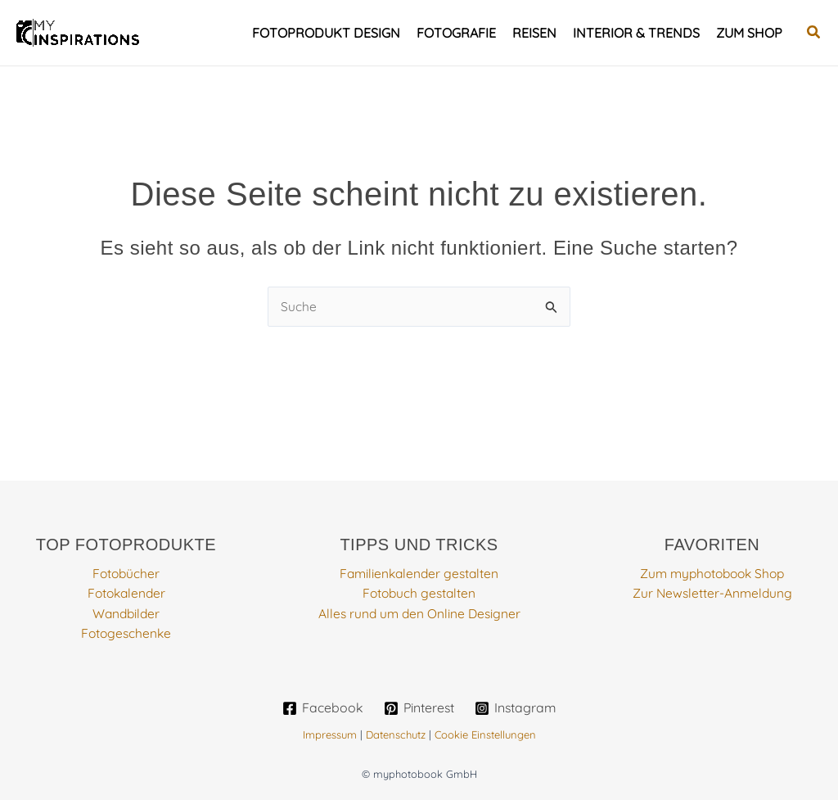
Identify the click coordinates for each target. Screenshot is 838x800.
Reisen (534, 33)
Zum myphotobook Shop (712, 574)
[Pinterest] (418, 708)
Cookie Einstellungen (485, 734)
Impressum (330, 734)
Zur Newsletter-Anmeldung (712, 593)
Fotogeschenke (126, 633)
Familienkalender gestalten (419, 574)
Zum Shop (749, 33)
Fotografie (456, 33)
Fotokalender (126, 593)
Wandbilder (126, 613)
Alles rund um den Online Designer (419, 613)
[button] (814, 32)
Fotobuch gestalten (419, 593)
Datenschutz (396, 734)
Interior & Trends (636, 33)
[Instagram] (515, 708)
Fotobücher (126, 574)
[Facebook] (321, 708)
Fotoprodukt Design (326, 33)
